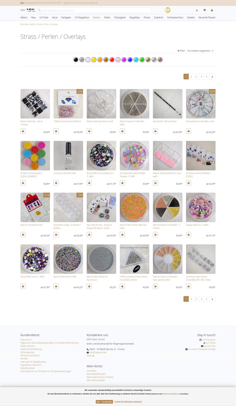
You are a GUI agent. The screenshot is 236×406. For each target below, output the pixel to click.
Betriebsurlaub (27, 368)
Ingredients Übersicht (30, 364)
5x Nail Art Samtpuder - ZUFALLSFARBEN (31, 175)
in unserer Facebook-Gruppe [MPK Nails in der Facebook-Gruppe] (202, 349)
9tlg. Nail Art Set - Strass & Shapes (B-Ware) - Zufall (99, 226)
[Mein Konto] (197, 10)
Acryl (54, 17)
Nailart (96, 17)
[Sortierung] (201, 51)
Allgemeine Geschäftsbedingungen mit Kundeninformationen (49, 342)
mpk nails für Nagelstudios (33, 361)
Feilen (107, 17)
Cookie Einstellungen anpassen (128, 402)
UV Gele (44, 17)
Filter (181, 50)
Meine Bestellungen (96, 373)
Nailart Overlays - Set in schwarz (31, 123)
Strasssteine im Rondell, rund (200, 121)
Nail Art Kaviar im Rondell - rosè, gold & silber (165, 278)
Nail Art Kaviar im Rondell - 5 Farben (166, 226)
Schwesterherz (175, 17)
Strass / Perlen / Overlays (47, 24)
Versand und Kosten (30, 355)
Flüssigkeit (120, 17)
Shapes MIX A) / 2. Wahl (197, 224)
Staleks (191, 17)
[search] (38, 10)
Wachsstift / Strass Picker (165, 121)
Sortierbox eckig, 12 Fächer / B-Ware (67, 226)
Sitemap (91, 355)
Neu (33, 17)
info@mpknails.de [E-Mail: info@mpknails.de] (97, 352)
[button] (22, 10)
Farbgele (66, 17)
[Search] (94, 10)
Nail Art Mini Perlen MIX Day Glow (133, 226)
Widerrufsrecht (27, 345)
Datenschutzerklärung (31, 349)
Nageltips (134, 17)
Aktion (23, 17)
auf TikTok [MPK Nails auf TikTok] (210, 342)
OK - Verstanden (104, 402)
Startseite (24, 24)
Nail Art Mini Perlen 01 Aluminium (97, 278)
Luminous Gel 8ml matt (65, 173)
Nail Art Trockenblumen (31, 224)
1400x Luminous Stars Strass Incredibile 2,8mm (133, 278)
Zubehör (158, 17)
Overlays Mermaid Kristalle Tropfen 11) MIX (132, 175)
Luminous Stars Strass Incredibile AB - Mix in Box (198, 278)
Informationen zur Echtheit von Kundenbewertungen (45, 371)
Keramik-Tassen (207, 17)
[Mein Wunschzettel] (204, 10)
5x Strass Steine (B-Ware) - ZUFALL (198, 175)
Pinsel (147, 17)
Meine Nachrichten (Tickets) (100, 377)
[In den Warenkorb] (23, 131)
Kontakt (24, 358)
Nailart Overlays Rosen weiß (100, 121)
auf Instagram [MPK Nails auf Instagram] (209, 339)
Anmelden (91, 370)
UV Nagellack (82, 17)
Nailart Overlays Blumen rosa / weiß (167, 175)
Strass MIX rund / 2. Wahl (32, 276)
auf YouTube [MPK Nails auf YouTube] (209, 345)
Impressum (25, 339)
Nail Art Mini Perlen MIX (65, 276)
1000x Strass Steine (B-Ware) (67, 121)
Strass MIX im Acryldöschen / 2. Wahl (100, 175)
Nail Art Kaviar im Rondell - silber (132, 123)
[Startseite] (31, 10)
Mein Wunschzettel (96, 380)
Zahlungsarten (27, 352)
